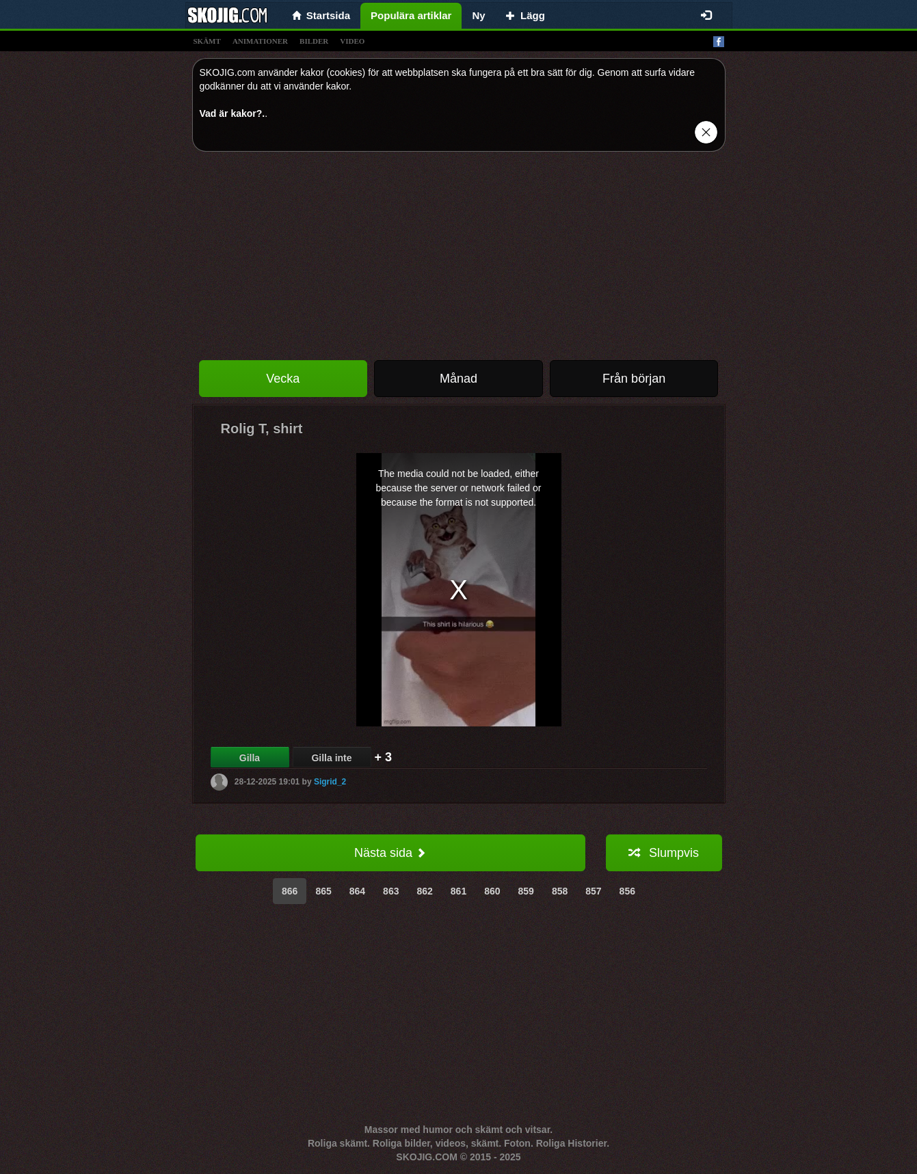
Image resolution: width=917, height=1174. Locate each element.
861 (458, 891)
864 (357, 891)
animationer (260, 41)
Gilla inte (331, 757)
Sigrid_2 (330, 782)
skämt (207, 41)
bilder (314, 41)
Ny (478, 15)
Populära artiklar (411, 15)
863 (391, 891)
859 (526, 891)
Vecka (283, 378)
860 (492, 891)
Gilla (249, 757)
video (352, 41)
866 (289, 891)
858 (560, 891)
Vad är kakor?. (232, 113)
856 (627, 891)
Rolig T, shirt (262, 428)
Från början (633, 378)
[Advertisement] (459, 257)
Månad (458, 378)
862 (424, 891)
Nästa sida (390, 853)
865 (323, 891)
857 (593, 891)
